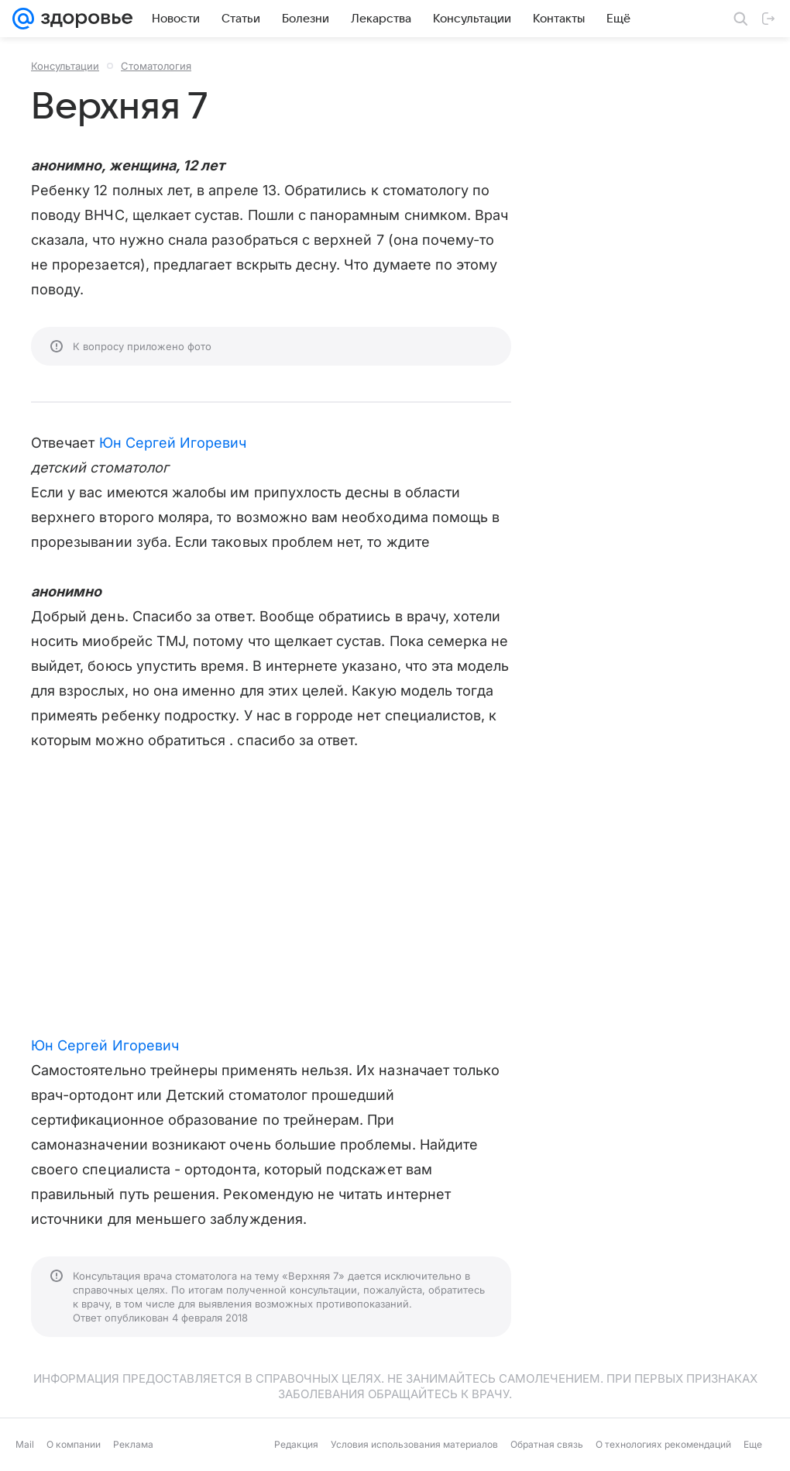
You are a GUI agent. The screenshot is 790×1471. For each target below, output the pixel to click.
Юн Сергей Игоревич (173, 443)
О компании (73, 1444)
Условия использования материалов (414, 1444)
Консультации (65, 66)
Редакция (296, 1444)
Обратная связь (546, 1444)
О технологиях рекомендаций (663, 1444)
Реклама (133, 1444)
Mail (24, 1444)
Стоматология (156, 66)
